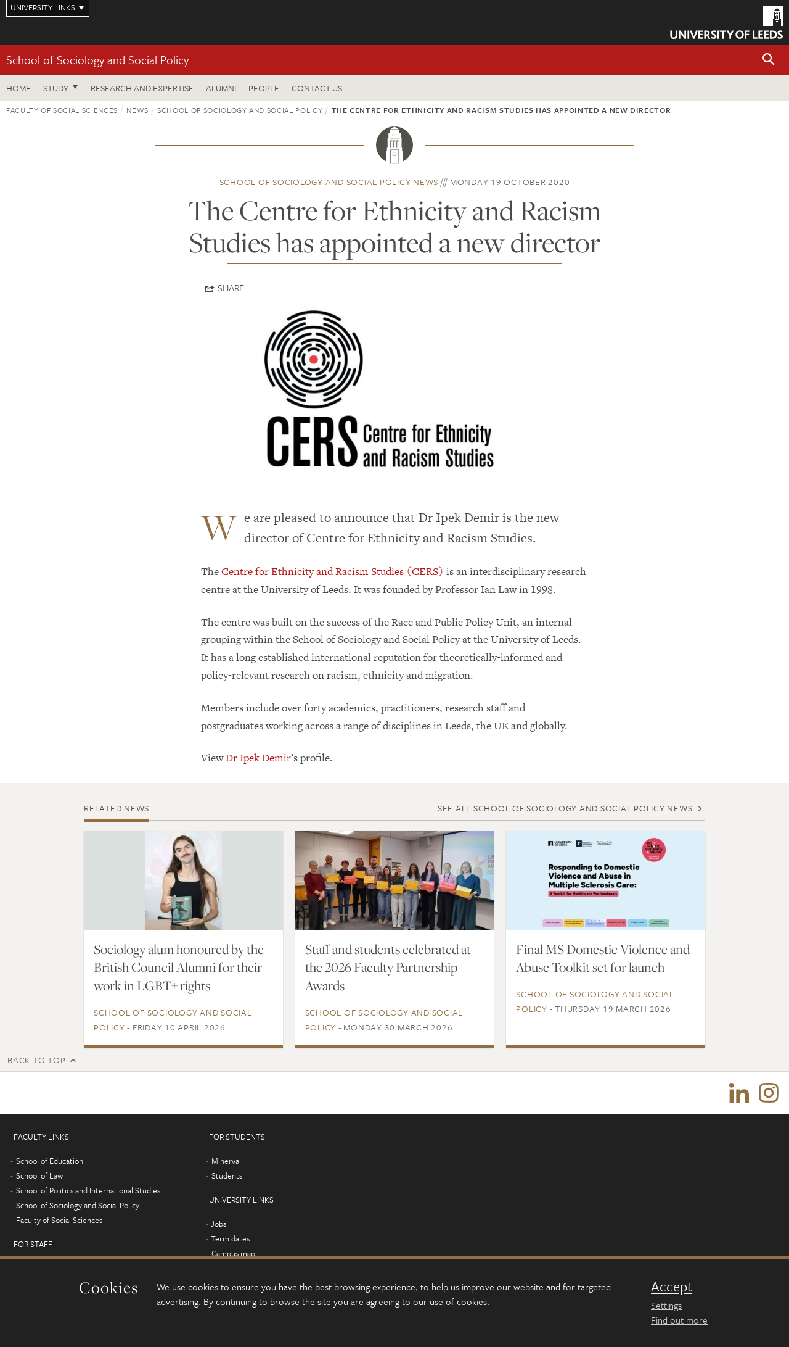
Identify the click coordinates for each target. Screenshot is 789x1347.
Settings (666, 1305)
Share (231, 287)
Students (226, 1176)
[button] (768, 60)
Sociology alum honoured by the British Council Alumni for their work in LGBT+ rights (179, 967)
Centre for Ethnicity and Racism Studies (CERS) (332, 571)
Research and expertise (142, 87)
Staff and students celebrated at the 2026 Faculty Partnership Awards (388, 967)
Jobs (218, 1224)
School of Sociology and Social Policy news (329, 181)
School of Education (49, 1161)
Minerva (225, 1161)
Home (18, 87)
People (263, 87)
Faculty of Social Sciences (62, 109)
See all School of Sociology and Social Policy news (565, 808)
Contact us (317, 87)
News (137, 109)
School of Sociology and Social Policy (97, 59)
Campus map (233, 1254)
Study (55, 87)
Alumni (221, 87)
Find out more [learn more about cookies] (679, 1320)
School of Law (39, 1176)
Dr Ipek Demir (258, 757)
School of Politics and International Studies (88, 1191)
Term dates (230, 1239)
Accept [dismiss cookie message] (671, 1286)
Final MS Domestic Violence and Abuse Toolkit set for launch (603, 958)
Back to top (36, 1059)
